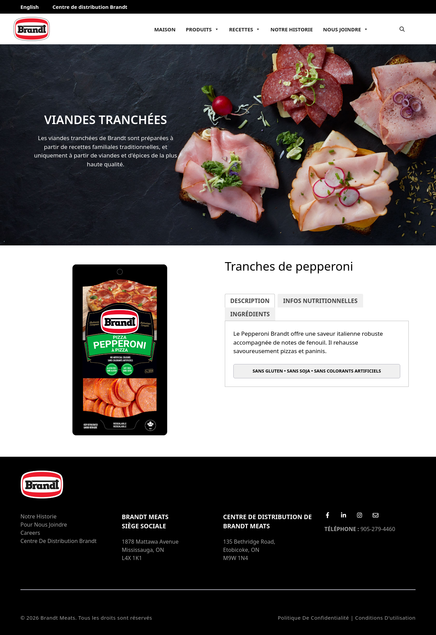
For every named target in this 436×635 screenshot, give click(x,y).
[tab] (250, 301)
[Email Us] (375, 515)
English (29, 6)
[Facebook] (327, 515)
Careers (30, 532)
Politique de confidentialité (313, 617)
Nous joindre (345, 29)
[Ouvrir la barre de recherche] (402, 29)
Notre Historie (291, 29)
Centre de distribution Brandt (89, 6)
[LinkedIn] (343, 515)
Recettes (245, 29)
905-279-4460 (360, 529)
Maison (165, 29)
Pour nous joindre (43, 524)
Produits (202, 29)
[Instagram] (359, 515)
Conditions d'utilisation (385, 617)
